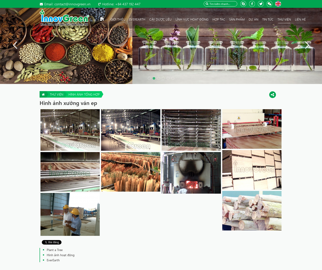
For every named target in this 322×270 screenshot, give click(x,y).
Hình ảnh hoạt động (60, 255)
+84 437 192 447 (121, 4)
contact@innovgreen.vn (67, 4)
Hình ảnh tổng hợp (84, 94)
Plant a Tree (55, 250)
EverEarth (53, 260)
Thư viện (56, 94)
